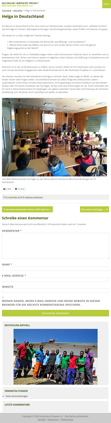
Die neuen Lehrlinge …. (93, 209)
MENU (107, 4)
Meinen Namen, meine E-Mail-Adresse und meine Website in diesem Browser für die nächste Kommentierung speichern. (51, 302)
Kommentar (12, 231)
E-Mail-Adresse (14, 275)
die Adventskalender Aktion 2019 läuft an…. (28, 209)
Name (7, 264)
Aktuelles (17, 10)
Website (7, 287)
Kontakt (41, 419)
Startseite (6, 10)
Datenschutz (67, 419)
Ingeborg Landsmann (34, 197)
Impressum (53, 419)
